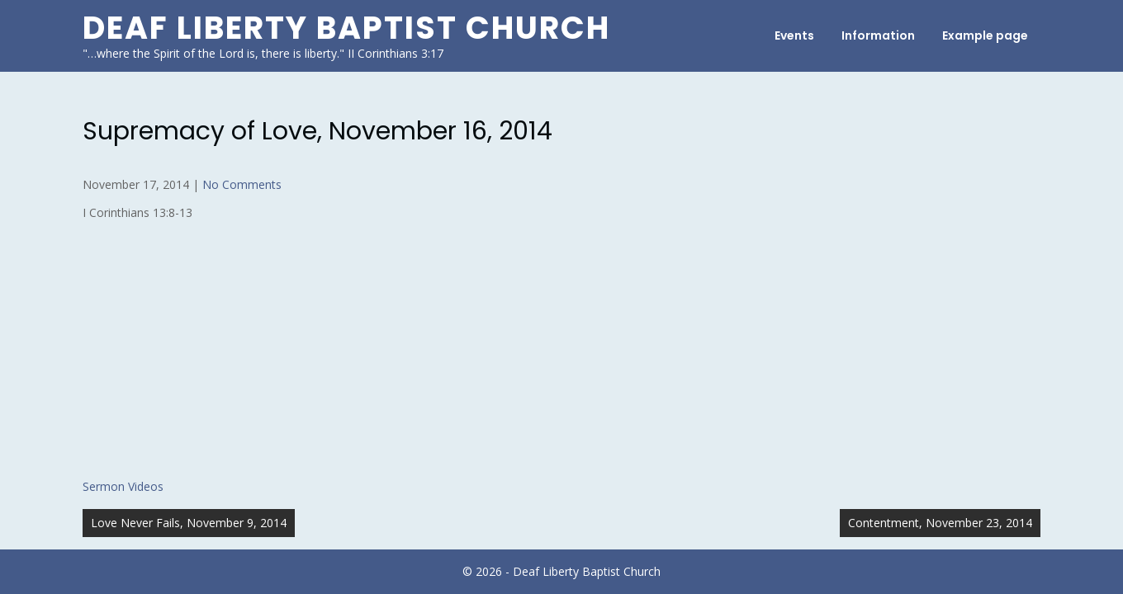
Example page (985, 35)
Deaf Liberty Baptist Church (346, 28)
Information (878, 35)
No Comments (242, 184)
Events (794, 35)
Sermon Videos (123, 486)
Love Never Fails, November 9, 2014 (189, 522)
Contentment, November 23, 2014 (940, 522)
